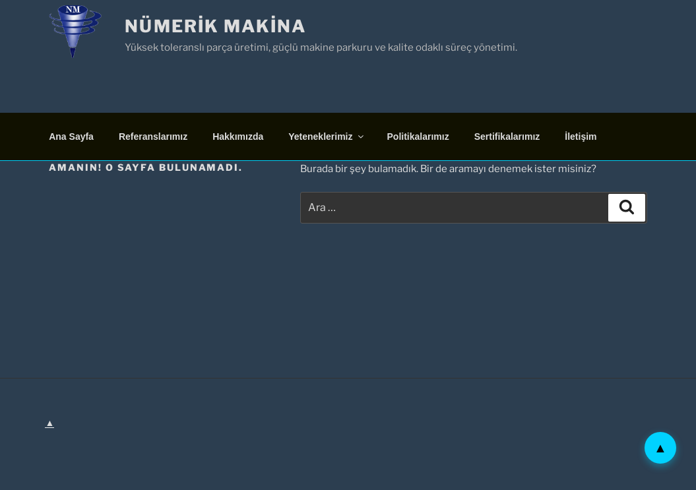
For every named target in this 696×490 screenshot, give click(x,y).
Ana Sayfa (71, 136)
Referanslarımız (153, 136)
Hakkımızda (237, 136)
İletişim (580, 136)
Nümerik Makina (215, 26)
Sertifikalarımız (507, 136)
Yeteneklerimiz (326, 136)
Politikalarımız (418, 136)
